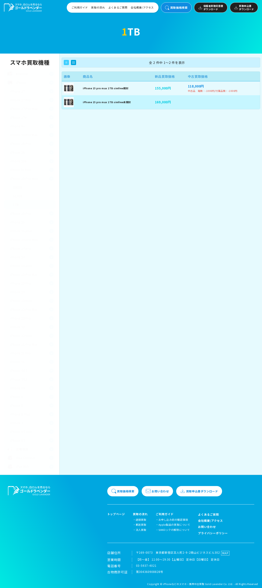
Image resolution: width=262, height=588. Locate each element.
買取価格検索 (176, 8)
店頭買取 (141, 520)
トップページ (116, 514)
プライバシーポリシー (213, 533)
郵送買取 (141, 525)
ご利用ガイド (80, 7)
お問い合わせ (157, 491)
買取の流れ (98, 7)
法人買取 (141, 530)
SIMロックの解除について (174, 530)
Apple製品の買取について (174, 525)
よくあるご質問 (118, 7)
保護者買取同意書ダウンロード (210, 7)
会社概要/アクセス (142, 7)
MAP (225, 553)
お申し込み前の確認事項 (173, 520)
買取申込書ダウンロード (244, 7)
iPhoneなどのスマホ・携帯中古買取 (183, 584)
